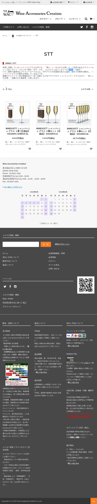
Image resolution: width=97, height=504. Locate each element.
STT (36, 36)
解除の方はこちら (62, 244)
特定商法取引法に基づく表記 (14, 302)
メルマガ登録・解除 (41, 27)
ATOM (10, 299)
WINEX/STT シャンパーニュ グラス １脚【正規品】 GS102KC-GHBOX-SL (18, 131)
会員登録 (89, 2)
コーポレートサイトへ (13, 187)
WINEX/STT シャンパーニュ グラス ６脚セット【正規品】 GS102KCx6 (79, 131)
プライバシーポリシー (12, 306)
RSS (4, 299)
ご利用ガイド (8, 27)
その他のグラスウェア (21, 36)
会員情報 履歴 (57, 2)
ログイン (73, 2)
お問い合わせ (23, 27)
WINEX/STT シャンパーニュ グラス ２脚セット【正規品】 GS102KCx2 (48, 131)
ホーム (5, 36)
